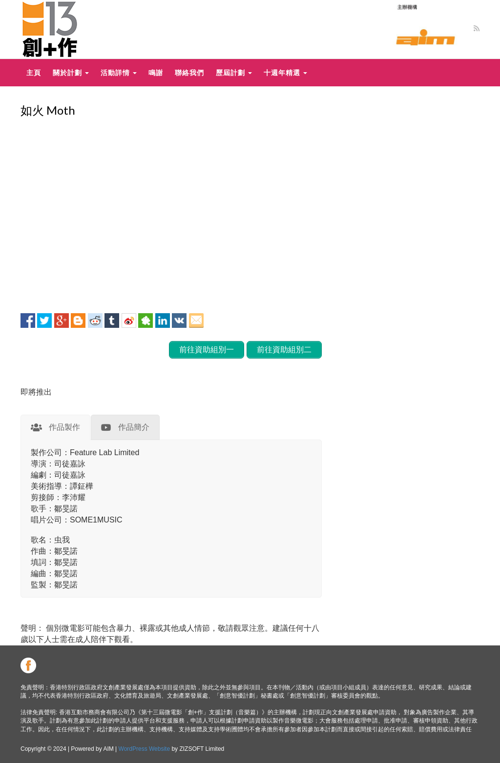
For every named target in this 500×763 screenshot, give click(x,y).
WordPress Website (144, 748)
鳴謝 (155, 72)
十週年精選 (285, 72)
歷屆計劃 (234, 72)
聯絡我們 (189, 72)
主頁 (33, 72)
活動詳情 (119, 72)
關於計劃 (71, 72)
